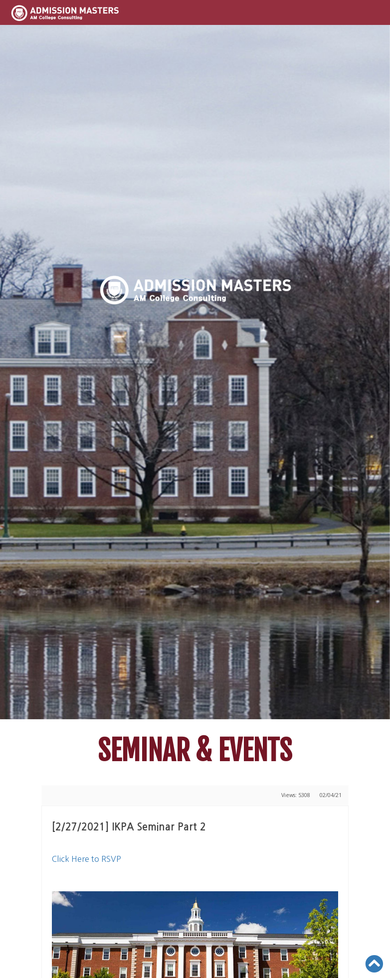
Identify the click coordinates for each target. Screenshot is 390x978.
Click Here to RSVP (86, 859)
